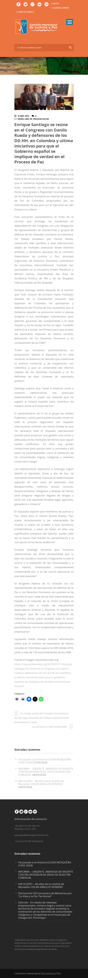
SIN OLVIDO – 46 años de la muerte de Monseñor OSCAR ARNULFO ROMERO (41, 782)
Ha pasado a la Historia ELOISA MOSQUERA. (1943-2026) (45, 864)
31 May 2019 (23, 116)
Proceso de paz (41, 119)
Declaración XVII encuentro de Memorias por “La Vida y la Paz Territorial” (45, 894)
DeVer (21, 119)
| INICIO (55, 3)
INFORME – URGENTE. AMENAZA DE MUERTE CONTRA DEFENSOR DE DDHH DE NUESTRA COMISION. (45, 771)
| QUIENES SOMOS (60, 7)
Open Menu (69, 22)
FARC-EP (28, 119)
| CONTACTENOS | (25, 11)
